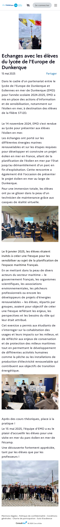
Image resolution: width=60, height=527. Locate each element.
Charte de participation (24, 518)
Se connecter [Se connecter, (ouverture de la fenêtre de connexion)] (42, 5)
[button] (28, 5)
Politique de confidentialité (32, 515)
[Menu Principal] (55, 5)
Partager (51, 73)
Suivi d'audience (44, 518)
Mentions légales (10, 515)
